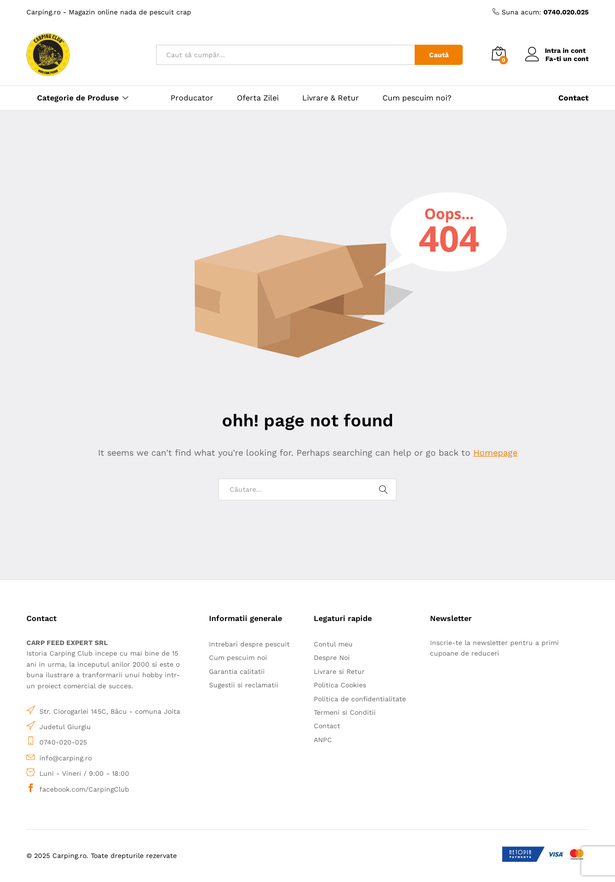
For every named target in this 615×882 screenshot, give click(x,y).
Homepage (495, 452)
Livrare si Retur (339, 671)
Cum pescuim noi (238, 657)
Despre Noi (332, 657)
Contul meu (333, 644)
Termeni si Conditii (345, 712)
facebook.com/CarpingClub (84, 789)
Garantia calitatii (237, 671)
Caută (439, 55)
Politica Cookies (340, 685)
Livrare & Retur (330, 98)
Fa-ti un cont (567, 58)
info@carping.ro (65, 758)
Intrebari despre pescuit (249, 644)
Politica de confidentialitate (360, 699)
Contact (327, 726)
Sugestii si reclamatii (243, 685)
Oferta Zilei (258, 98)
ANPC (323, 740)
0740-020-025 (63, 742)
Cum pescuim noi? (417, 98)
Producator (192, 98)
